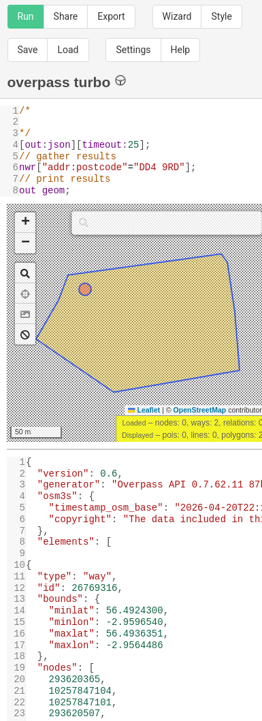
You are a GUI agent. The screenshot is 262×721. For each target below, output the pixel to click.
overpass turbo (67, 81)
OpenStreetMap (200, 410)
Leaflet (144, 410)
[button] (25, 222)
